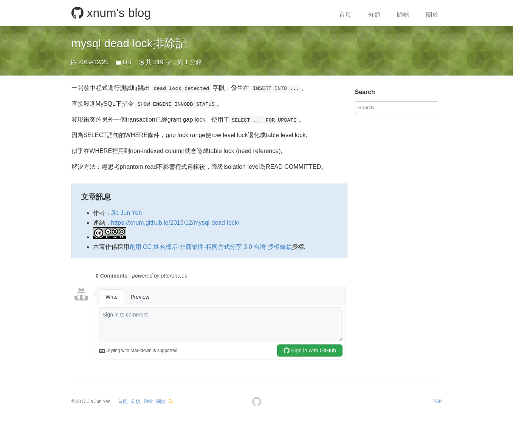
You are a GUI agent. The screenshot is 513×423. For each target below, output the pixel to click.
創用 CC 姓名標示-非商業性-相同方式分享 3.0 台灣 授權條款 (210, 247)
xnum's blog (111, 13)
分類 (374, 14)
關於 (432, 14)
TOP (437, 401)
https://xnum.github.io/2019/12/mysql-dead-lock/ (175, 222)
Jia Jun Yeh (126, 213)
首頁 (345, 14)
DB (127, 62)
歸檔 (403, 14)
